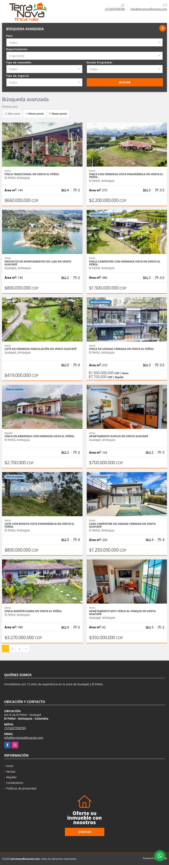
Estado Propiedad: (100, 62)
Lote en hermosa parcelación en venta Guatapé (41, 348)
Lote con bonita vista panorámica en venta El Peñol (39, 525)
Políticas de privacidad (21, 788)
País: (9, 36)
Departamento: (17, 49)
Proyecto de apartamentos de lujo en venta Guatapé (38, 263)
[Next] (26, 648)
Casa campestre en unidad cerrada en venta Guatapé (122, 525)
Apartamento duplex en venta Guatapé (118, 436)
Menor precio (35, 113)
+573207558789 (115, 9)
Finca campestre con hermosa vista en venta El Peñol (124, 263)
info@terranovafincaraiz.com (23, 738)
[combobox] (84, 42)
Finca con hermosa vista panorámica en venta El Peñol (126, 175)
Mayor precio (58, 113)
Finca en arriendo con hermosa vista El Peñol (40, 436)
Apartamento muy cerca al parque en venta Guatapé (122, 612)
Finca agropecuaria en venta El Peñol (33, 611)
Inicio (9, 766)
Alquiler (11, 777)
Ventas (10, 771)
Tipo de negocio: (17, 76)
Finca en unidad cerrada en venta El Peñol (121, 348)
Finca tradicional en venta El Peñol (32, 174)
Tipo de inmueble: (19, 62)
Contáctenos (14, 783)
